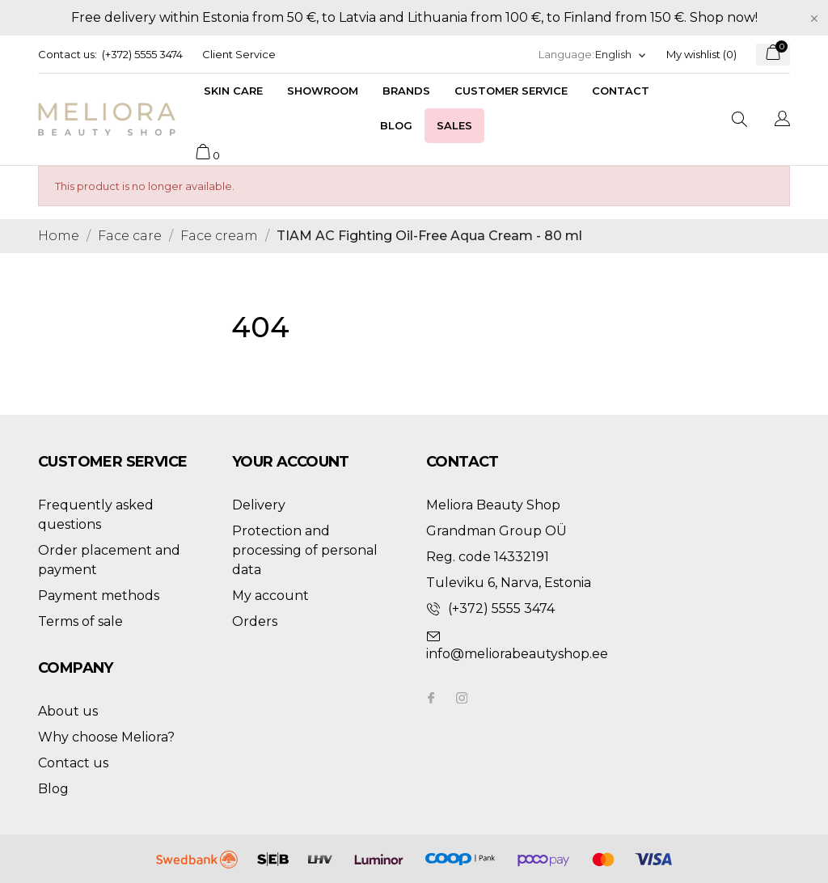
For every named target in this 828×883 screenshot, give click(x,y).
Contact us (73, 763)
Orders (254, 621)
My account (270, 595)
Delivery (258, 505)
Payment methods (98, 595)
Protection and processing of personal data (305, 550)
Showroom (322, 90)
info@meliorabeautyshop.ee (517, 653)
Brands (406, 90)
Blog (396, 125)
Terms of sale (80, 621)
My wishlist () (701, 54)
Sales (454, 125)
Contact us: (67, 54)
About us (68, 711)
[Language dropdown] (621, 54)
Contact (620, 90)
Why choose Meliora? (106, 737)
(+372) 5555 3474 (142, 54)
